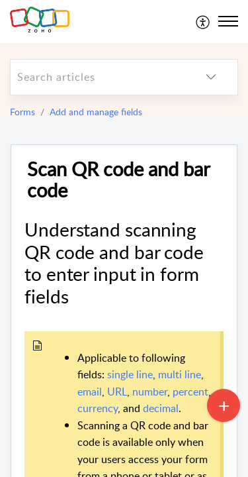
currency (97, 408)
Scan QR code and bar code (118, 180)
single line (130, 374)
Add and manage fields (96, 111)
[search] (98, 77)
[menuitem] (203, 21)
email (89, 391)
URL (117, 391)
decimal (161, 408)
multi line (179, 374)
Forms (22, 111)
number (149, 391)
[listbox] (211, 77)
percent (190, 391)
